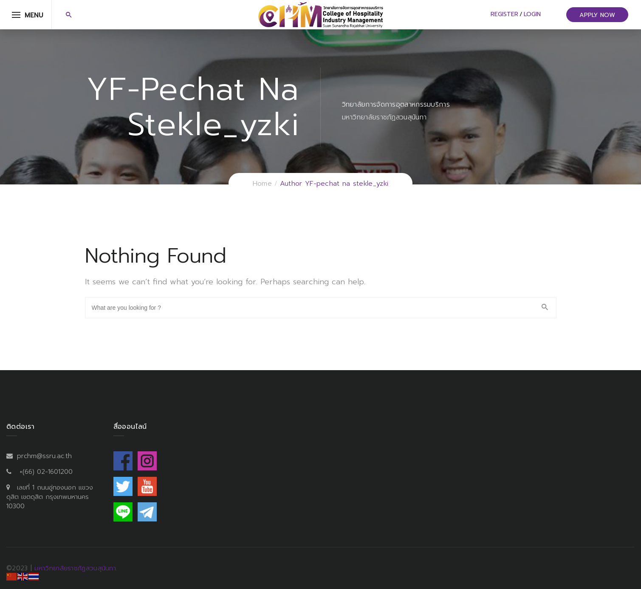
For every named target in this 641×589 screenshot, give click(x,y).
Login (532, 14)
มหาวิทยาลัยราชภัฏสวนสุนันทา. (75, 568)
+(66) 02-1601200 (46, 471)
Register (504, 14)
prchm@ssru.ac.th (44, 456)
